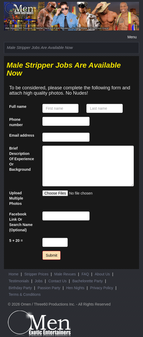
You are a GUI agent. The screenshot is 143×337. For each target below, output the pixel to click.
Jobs (39, 281)
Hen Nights (75, 288)
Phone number (16, 122)
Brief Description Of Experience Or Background (21, 159)
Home (13, 274)
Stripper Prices (36, 274)
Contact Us (57, 281)
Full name (17, 106)
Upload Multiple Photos (16, 198)
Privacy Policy (101, 288)
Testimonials (19, 281)
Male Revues (65, 274)
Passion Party (49, 288)
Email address (21, 135)
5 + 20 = (16, 240)
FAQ (85, 274)
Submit (51, 255)
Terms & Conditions (25, 294)
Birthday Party (20, 288)
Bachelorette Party (87, 281)
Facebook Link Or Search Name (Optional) (21, 222)
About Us (102, 274)
